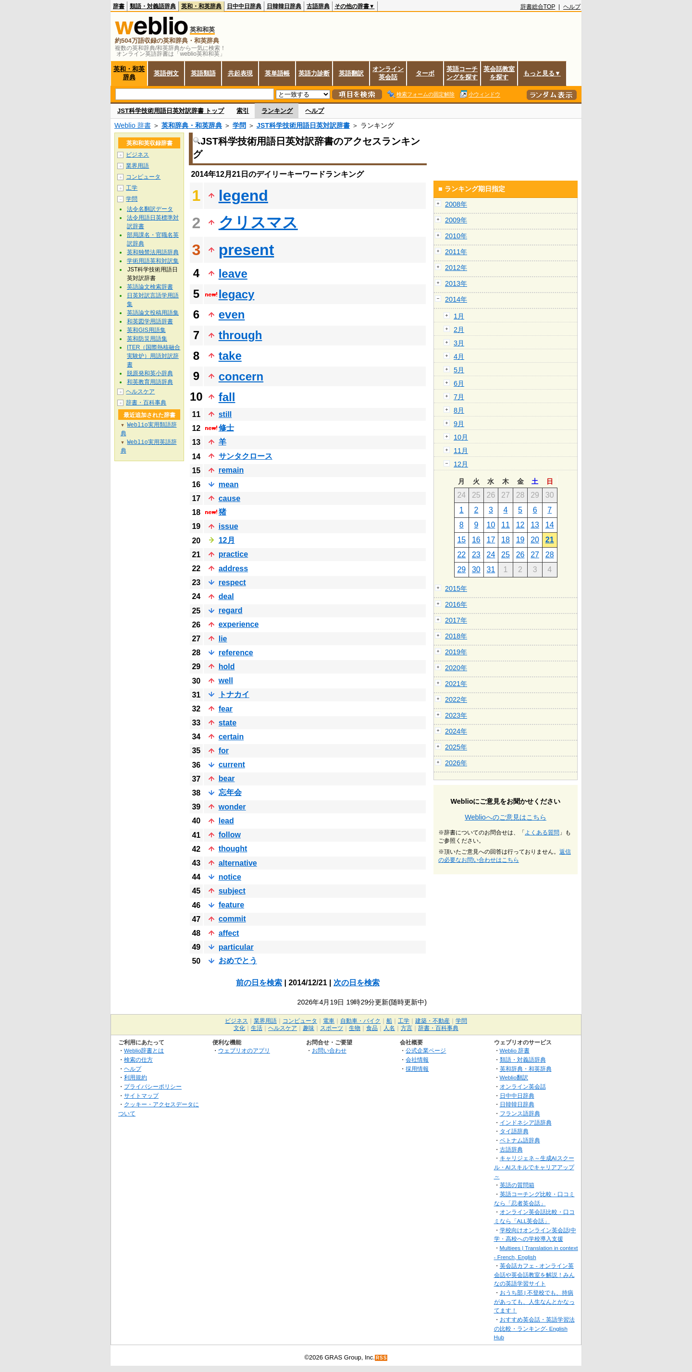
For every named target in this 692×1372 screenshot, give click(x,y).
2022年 (456, 699)
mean (229, 484)
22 (461, 555)
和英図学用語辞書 (150, 321)
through (240, 335)
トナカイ (234, 694)
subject (232, 891)
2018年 (456, 636)
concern (241, 376)
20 (535, 540)
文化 (239, 1028)
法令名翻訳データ (150, 209)
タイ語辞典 (514, 1131)
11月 (461, 450)
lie (223, 639)
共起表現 (240, 73)
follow (230, 835)
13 (535, 525)
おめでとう (238, 960)
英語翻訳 (351, 73)
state (227, 723)
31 (491, 569)
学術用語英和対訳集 (153, 260)
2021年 (456, 683)
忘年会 (230, 792)
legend (243, 195)
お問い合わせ (329, 1050)
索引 (242, 110)
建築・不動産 (432, 1021)
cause (229, 498)
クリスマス (258, 222)
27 (535, 555)
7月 (459, 397)
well (226, 680)
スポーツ (331, 1028)
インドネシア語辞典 (526, 1122)
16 (476, 540)
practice (233, 554)
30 (476, 569)
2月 (459, 329)
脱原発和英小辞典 (150, 373)
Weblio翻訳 (514, 1077)
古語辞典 (318, 6)
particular (236, 947)
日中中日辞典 (244, 6)
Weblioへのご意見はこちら (505, 817)
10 (491, 525)
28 (549, 555)
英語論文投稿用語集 (153, 312)
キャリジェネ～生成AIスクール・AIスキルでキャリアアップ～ (534, 1167)
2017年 (456, 620)
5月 (459, 370)
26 (520, 555)
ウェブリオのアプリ (244, 1050)
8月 (459, 410)
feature (231, 905)
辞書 (118, 6)
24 (491, 555)
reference (236, 653)
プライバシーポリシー (153, 1086)
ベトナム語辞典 (520, 1140)
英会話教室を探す (499, 73)
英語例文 (166, 73)
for (224, 751)
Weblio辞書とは (144, 1050)
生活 (256, 1028)
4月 (459, 356)
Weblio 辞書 (132, 125)
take (230, 355)
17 (491, 540)
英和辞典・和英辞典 (191, 125)
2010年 (456, 236)
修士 (226, 428)
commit (232, 919)
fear (226, 709)
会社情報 (417, 1059)
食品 (372, 1028)
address (233, 568)
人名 (389, 1028)
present (246, 249)
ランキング (277, 110)
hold (227, 666)
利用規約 (135, 1077)
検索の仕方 (138, 1059)
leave (233, 273)
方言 (406, 1028)
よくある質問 (542, 832)
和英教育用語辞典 (150, 382)
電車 (328, 1021)
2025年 (456, 747)
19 (520, 540)
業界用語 (137, 165)
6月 (459, 383)
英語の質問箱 (517, 1185)
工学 (131, 187)
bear (227, 778)
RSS (381, 1357)
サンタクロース (245, 456)
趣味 (308, 1028)
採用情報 (417, 1069)
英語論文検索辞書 (150, 286)
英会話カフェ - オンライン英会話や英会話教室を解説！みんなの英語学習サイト (534, 1274)
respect (232, 582)
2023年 (456, 715)
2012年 (456, 267)
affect (229, 933)
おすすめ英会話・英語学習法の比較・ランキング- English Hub (534, 1328)
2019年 (456, 652)
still (225, 414)
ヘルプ (572, 6)
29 (461, 569)
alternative (238, 863)
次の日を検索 (357, 983)
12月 (227, 540)
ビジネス (137, 154)
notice (230, 877)
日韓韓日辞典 (284, 6)
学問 (239, 125)
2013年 (456, 283)
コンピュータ (143, 176)
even (232, 314)
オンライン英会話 (388, 73)
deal (226, 596)
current (232, 764)
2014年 (456, 299)
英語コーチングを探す (462, 73)
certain (231, 737)
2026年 (456, 763)
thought (233, 849)
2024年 (456, 731)
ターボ (425, 73)
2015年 (456, 588)
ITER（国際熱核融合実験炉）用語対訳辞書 (153, 356)
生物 (354, 1028)
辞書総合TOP (538, 6)
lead (226, 821)
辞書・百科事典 (146, 402)
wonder (232, 807)
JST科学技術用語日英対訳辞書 (303, 125)
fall (227, 397)
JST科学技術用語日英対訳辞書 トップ (170, 110)
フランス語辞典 (520, 1113)
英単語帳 (277, 73)
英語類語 (203, 73)
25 (505, 555)
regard (231, 610)
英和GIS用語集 (146, 330)
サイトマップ (141, 1095)
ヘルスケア (140, 391)
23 (476, 555)
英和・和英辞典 (201, 6)
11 (505, 525)
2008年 (456, 204)
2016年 (456, 604)
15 (461, 540)
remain (231, 470)
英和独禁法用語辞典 (153, 252)
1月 (459, 316)
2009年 (456, 220)
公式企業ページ (426, 1050)
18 (505, 540)
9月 (459, 424)
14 (549, 525)
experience (239, 624)
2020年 (456, 668)
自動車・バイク (360, 1021)
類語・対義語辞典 (153, 6)
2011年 (456, 252)
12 (520, 525)
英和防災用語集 (147, 338)
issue (228, 526)
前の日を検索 (259, 983)
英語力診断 (314, 73)
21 (549, 540)
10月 (461, 437)
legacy (237, 294)
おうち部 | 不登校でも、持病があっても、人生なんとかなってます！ (534, 1301)
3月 (459, 343)
